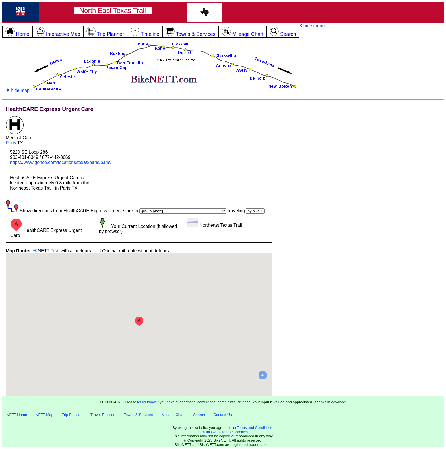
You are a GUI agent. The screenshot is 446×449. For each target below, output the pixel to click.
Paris (11, 142)
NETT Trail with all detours (64, 250)
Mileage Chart (173, 415)
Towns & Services (138, 415)
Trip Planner (72, 415)
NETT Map (44, 415)
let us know (146, 402)
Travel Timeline (102, 415)
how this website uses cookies (223, 432)
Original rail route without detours (135, 250)
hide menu (312, 25)
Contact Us (222, 415)
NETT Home (17, 415)
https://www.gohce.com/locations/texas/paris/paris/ (61, 162)
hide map (18, 90)
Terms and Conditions (254, 427)
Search (199, 415)
